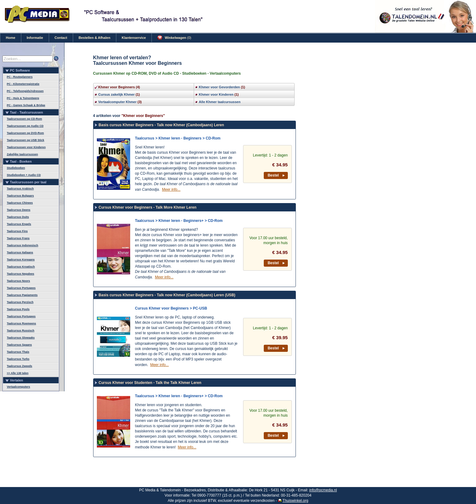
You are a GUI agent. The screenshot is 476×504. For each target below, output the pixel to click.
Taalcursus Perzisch (20, 302)
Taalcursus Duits (18, 217)
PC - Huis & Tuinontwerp (23, 98)
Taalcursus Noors (18, 280)
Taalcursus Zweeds (19, 366)
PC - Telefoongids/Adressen (25, 91)
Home (10, 38)
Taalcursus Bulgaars (20, 195)
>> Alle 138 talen (17, 373)
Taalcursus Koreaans (21, 259)
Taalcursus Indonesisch (22, 245)
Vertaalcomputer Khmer (117, 102)
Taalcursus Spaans (19, 344)
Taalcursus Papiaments (22, 295)
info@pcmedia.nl (323, 490)
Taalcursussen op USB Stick (25, 140)
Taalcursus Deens (18, 209)
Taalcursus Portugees (21, 287)
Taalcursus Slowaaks (21, 337)
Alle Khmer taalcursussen (220, 102)
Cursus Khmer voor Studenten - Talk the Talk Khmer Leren (150, 383)
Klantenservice (134, 38)
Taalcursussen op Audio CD (25, 125)
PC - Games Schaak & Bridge (26, 105)
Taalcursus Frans (18, 238)
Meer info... (171, 189)
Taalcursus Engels (19, 224)
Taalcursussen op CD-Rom (24, 118)
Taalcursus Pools (18, 309)
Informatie (35, 38)
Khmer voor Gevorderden (219, 87)
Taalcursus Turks (18, 358)
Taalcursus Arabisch (20, 188)
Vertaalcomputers (18, 386)
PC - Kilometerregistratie (23, 83)
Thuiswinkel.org (295, 500)
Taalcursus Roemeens (21, 323)
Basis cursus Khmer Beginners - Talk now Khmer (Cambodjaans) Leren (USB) (167, 295)
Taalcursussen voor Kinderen (26, 147)
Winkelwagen (174, 37)
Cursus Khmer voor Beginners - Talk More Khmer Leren (148, 207)
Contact (61, 38)
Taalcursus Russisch (20, 330)
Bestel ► (277, 175)
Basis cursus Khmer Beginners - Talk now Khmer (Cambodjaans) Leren (161, 125)
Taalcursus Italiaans (20, 252)
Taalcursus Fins (17, 231)
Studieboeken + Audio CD (24, 175)
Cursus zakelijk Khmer (116, 94)
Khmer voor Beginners (116, 87)
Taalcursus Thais (18, 351)
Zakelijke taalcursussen (22, 154)
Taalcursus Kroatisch (21, 266)
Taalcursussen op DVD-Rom (25, 133)
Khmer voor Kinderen (216, 94)
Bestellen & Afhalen (94, 38)
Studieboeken (16, 167)
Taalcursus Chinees (20, 202)
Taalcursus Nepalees (20, 273)
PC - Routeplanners (20, 76)
